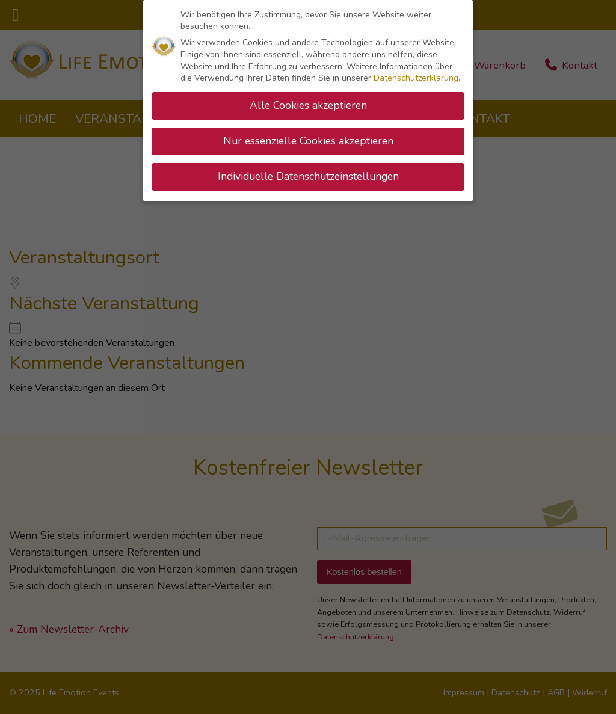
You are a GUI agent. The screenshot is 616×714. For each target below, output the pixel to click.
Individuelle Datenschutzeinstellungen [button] (308, 172)
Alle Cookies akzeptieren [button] (308, 102)
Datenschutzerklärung (416, 75)
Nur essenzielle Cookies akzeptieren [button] (308, 137)
